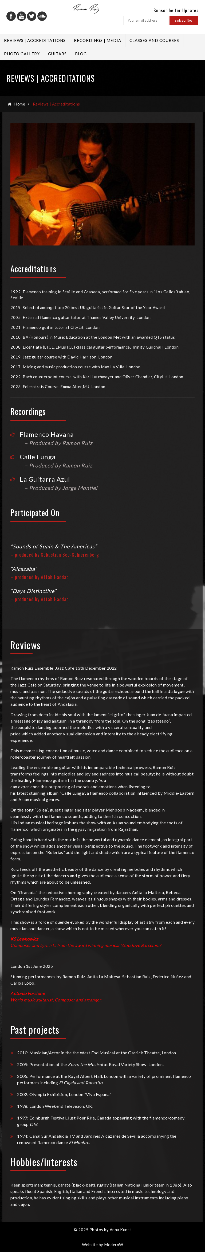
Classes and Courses (154, 40)
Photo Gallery (22, 53)
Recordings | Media (97, 40)
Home (19, 104)
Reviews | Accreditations (35, 40)
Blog (81, 53)
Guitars (57, 53)
